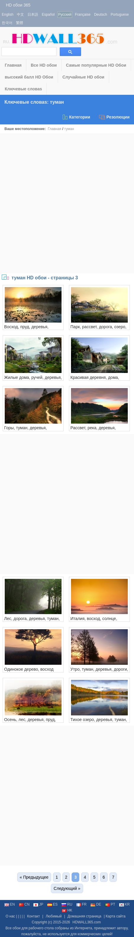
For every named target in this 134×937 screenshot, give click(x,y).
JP (38, 904)
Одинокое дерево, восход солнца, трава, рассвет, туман (33, 671)
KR (124, 904)
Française (83, 14)
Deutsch (100, 14)
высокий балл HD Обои (29, 77)
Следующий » (67, 888)
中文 (20, 14)
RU (67, 904)
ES (52, 904)
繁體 (19, 23)
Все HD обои (44, 65)
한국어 (7, 23)
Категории (76, 117)
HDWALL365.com (86, 922)
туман (69, 129)
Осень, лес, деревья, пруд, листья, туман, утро (30, 722)
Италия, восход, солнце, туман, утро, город (93, 621)
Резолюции (114, 117)
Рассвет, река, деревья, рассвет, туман (93, 430)
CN (24, 904)
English (7, 14)
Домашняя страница (84, 916)
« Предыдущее (34, 877)
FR (81, 904)
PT (110, 904)
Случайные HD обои (83, 77)
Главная (13, 65)
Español (48, 14)
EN (9, 904)
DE (96, 904)
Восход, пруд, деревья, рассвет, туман (26, 329)
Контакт (33, 916)
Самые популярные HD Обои (96, 65)
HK (67, 910)
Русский (65, 14)
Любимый (54, 916)
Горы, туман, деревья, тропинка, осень (25, 430)
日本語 (33, 14)
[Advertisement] (67, 203)
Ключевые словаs (23, 89)
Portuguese (120, 14)
